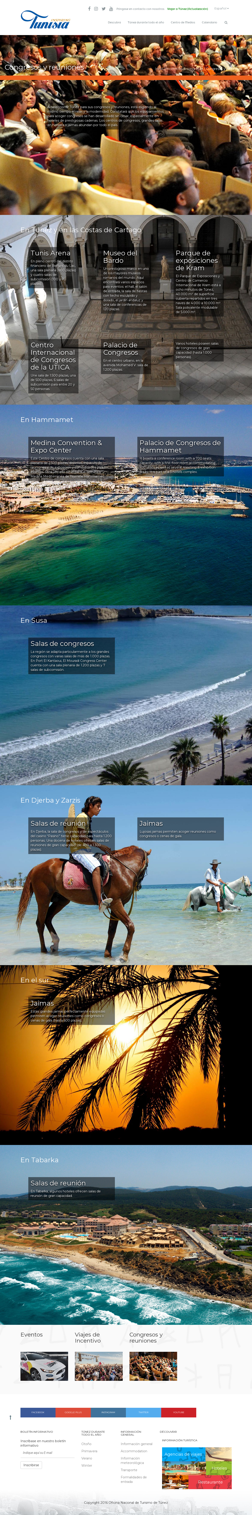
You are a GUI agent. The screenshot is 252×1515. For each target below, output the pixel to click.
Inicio (159, 67)
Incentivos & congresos (184, 67)
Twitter (143, 1411)
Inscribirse (31, 1464)
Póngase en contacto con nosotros (137, 9)
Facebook (37, 1411)
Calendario (209, 22)
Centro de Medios (183, 22)
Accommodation (134, 1450)
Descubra (114, 22)
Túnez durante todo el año (146, 22)
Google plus (73, 1411)
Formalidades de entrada (134, 1478)
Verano (86, 1457)
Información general (136, 1443)
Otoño (86, 1443)
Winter (86, 1464)
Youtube (178, 1411)
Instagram (108, 1411)
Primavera (89, 1450)
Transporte (129, 1469)
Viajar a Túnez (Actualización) (185, 9)
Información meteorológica (132, 1459)
